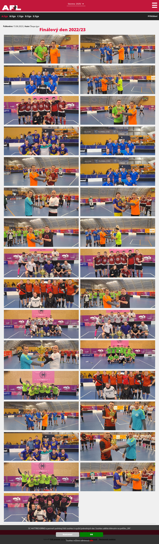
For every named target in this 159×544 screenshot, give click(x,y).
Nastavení (67, 534)
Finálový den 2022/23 (62, 29)
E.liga (36, 16)
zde (91, 540)
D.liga (28, 16)
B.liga (12, 16)
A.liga (5, 16)
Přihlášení (152, 16)
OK (91, 534)
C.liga (20, 16)
